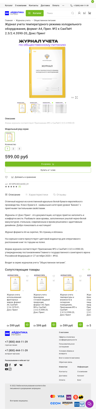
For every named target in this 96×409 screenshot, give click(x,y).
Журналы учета (23, 20)
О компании (20, 5)
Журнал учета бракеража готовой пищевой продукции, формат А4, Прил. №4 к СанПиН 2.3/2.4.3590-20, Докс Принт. (42, 304)
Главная (9, 20)
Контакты (33, 5)
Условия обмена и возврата (66, 350)
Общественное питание (45, 20)
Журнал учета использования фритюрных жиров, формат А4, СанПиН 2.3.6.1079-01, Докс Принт (17, 300)
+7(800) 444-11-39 (79, 5)
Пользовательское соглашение (66, 343)
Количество (10, 144)
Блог (79, 378)
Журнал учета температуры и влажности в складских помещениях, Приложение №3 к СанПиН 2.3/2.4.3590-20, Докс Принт (67, 303)
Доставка (45, 5)
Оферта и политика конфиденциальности (68, 336)
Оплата (55, 5)
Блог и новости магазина (69, 356)
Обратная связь (65, 360)
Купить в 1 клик (48, 170)
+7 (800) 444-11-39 (16, 340)
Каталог (9, 5)
